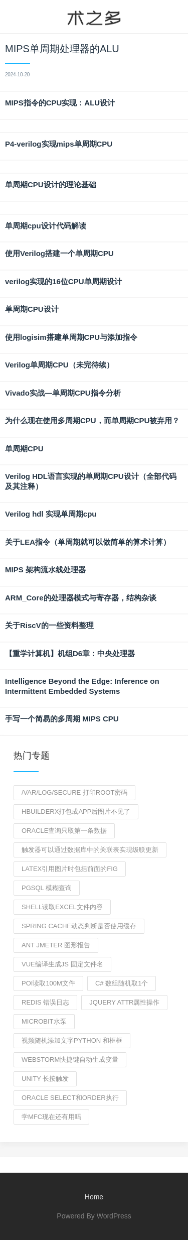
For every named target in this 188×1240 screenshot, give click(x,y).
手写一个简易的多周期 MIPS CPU (62, 718)
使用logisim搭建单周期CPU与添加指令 (71, 337)
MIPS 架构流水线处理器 (45, 569)
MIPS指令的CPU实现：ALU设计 (60, 102)
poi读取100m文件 (48, 983)
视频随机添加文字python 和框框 (72, 1040)
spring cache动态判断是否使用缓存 (79, 926)
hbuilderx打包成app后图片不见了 (76, 811)
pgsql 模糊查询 (47, 888)
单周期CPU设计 (32, 309)
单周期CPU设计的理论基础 (50, 184)
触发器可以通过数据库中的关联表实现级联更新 (90, 849)
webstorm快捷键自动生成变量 (70, 1059)
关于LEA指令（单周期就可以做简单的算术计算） (87, 542)
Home (94, 1197)
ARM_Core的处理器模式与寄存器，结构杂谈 (80, 597)
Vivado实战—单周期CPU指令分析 (63, 393)
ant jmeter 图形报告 (56, 945)
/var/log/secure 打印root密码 (74, 792)
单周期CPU (24, 448)
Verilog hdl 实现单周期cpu (51, 514)
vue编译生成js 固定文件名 (62, 964)
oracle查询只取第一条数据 (64, 830)
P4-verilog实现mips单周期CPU (58, 144)
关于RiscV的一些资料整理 (49, 625)
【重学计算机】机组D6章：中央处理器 (70, 653)
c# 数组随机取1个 (121, 983)
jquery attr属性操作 (124, 1002)
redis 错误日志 (45, 1002)
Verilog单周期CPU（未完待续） (59, 364)
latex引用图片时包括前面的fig (70, 869)
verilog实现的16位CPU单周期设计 (63, 281)
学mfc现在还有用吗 (51, 1117)
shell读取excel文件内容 (62, 907)
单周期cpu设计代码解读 (45, 225)
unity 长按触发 (45, 1078)
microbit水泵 (44, 1021)
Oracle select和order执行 (70, 1097)
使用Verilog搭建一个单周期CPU (59, 253)
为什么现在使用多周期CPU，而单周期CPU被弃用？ (92, 420)
